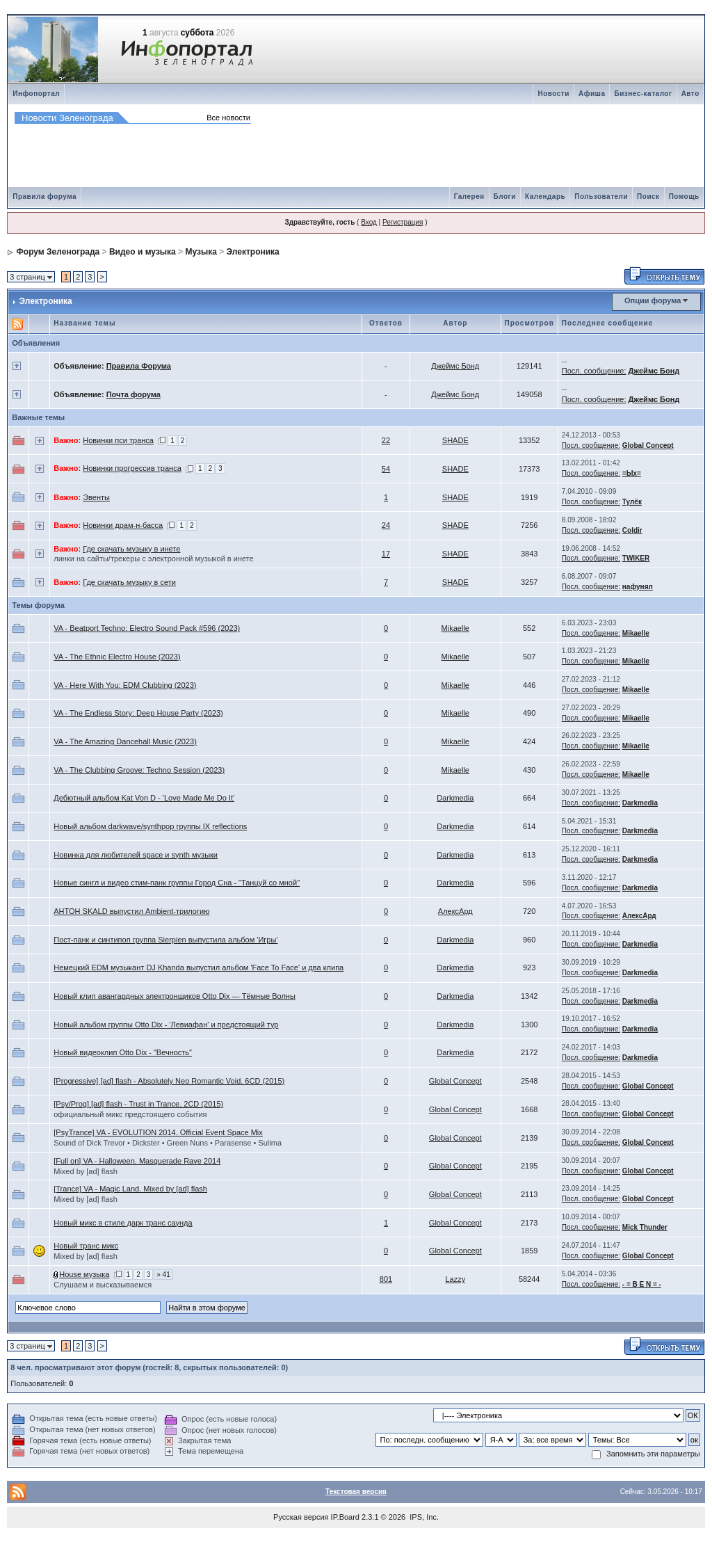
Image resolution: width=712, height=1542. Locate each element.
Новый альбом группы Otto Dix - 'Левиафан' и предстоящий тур (166, 1024)
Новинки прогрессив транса (132, 468)
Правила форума (44, 196)
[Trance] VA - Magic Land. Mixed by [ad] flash (130, 1188)
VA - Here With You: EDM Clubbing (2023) (125, 685)
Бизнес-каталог (643, 93)
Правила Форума (138, 366)
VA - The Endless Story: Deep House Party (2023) (138, 713)
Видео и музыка (142, 252)
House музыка (84, 1274)
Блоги (505, 196)
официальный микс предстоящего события (130, 1114)
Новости (553, 93)
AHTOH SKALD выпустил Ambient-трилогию (131, 911)
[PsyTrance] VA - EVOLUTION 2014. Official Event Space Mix (158, 1132)
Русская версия (300, 1517)
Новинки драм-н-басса (123, 525)
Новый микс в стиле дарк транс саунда (123, 1223)
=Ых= (631, 473)
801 (386, 1279)
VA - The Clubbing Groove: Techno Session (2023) (139, 770)
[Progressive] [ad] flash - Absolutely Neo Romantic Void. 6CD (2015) (169, 1081)
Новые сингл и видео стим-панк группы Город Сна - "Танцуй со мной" (177, 882)
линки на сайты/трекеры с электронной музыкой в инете (154, 558)
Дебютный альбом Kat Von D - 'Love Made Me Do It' (144, 798)
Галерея (469, 196)
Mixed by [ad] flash (86, 1171)
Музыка (200, 252)
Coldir (632, 530)
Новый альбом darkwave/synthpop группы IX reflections (150, 826)
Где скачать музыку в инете (131, 549)
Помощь (684, 196)
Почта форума (133, 394)
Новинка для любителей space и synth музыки (136, 855)
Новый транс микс (86, 1246)
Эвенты (96, 497)
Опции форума (652, 300)
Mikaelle (455, 628)
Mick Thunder (645, 1227)
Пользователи (601, 196)
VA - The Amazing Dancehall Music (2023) (125, 741)
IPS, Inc (423, 1517)
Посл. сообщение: (594, 371)
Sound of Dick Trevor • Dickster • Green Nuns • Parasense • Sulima (168, 1143)
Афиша (592, 93)
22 (386, 440)
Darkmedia (455, 798)
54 (386, 469)
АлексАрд (455, 911)
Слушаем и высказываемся (103, 1284)
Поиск (648, 196)
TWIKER (635, 558)
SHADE (455, 440)
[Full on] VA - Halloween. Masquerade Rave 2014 (137, 1161)
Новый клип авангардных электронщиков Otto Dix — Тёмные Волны (175, 996)
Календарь (545, 196)
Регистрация (402, 222)
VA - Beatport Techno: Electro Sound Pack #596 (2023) (147, 628)
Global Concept (648, 445)
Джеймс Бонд (455, 366)
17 (386, 553)
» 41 (163, 1274)
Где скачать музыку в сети (129, 582)
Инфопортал (36, 93)
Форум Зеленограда (58, 252)
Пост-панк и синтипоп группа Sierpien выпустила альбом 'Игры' (165, 939)
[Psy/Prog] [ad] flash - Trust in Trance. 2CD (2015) (138, 1104)
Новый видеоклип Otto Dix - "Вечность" (123, 1052)
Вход (369, 222)
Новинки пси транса (118, 440)
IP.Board (345, 1517)
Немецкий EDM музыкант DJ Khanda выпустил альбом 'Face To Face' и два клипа (198, 967)
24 (386, 525)
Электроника (253, 252)
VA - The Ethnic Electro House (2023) (117, 656)
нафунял (637, 587)
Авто (690, 93)
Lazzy (455, 1279)
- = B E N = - (641, 1284)
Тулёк (632, 502)
